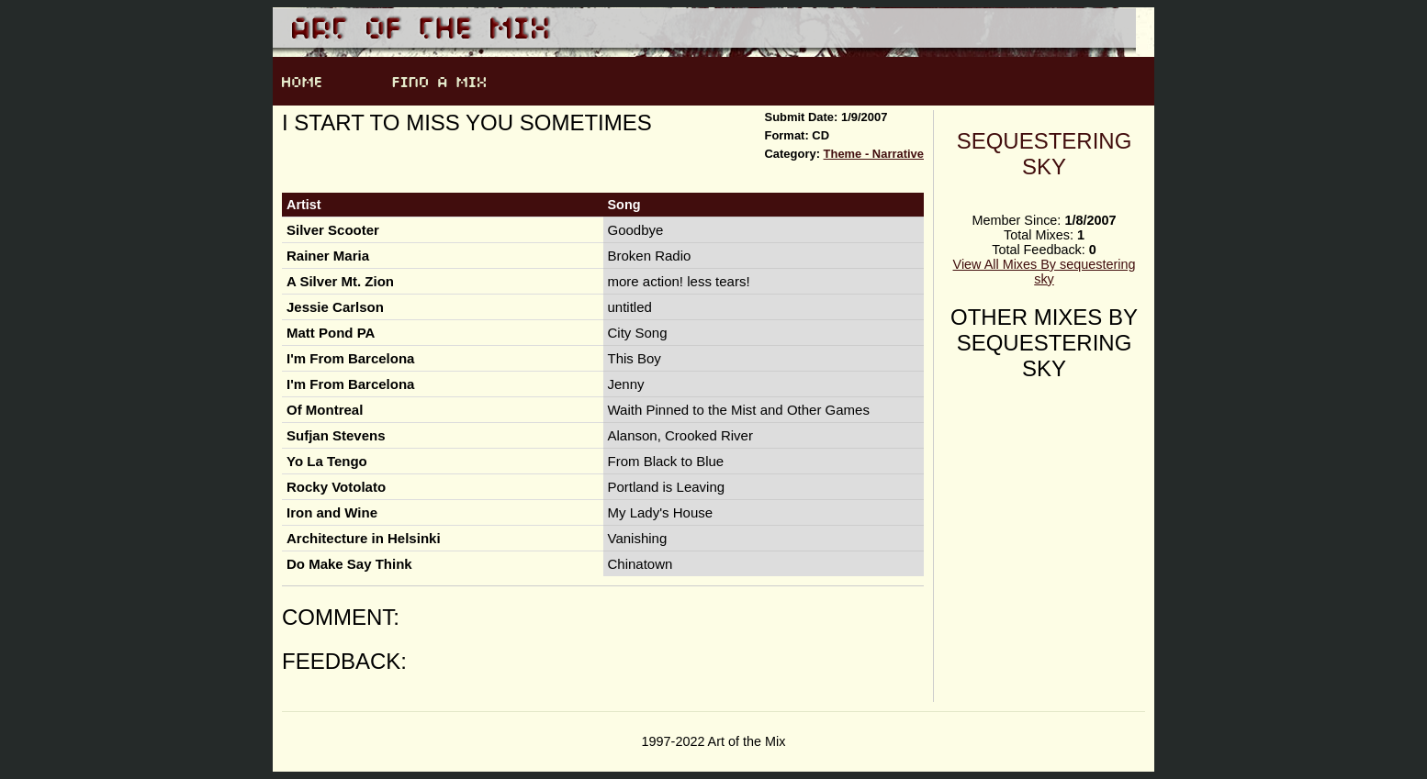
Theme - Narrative (874, 154)
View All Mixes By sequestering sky (1044, 271)
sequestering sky (1044, 153)
